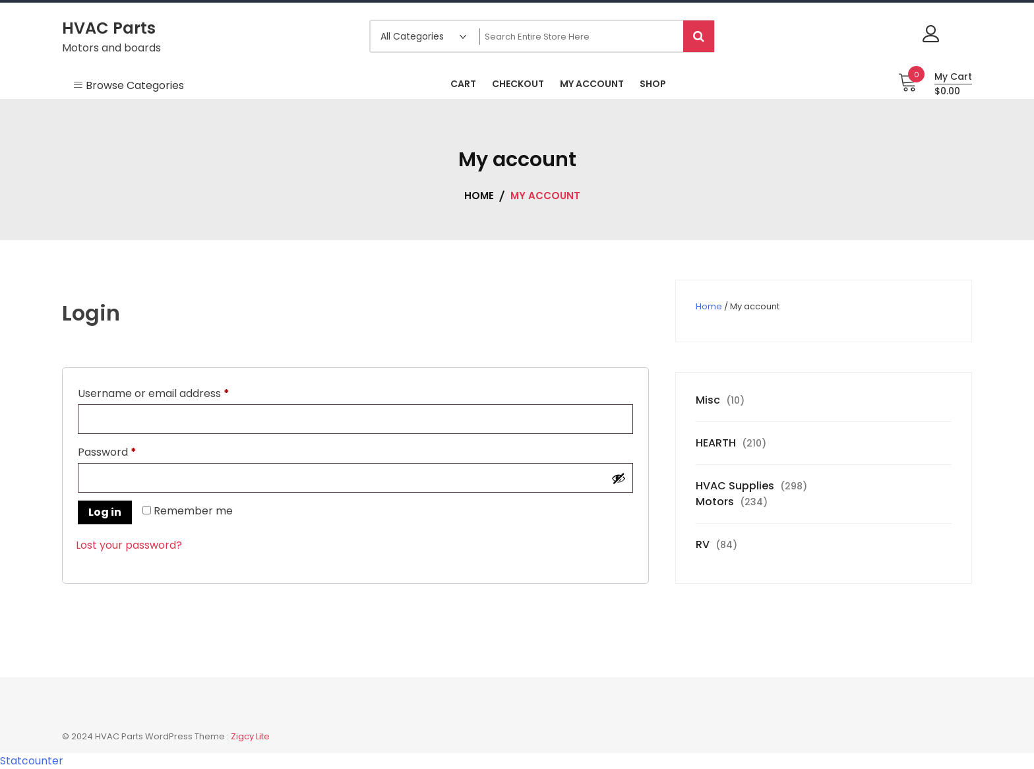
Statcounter (31, 760)
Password (129, 451)
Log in (104, 512)
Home (709, 306)
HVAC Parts (109, 28)
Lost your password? (129, 545)
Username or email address (176, 392)
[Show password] (618, 478)
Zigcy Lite (250, 736)
